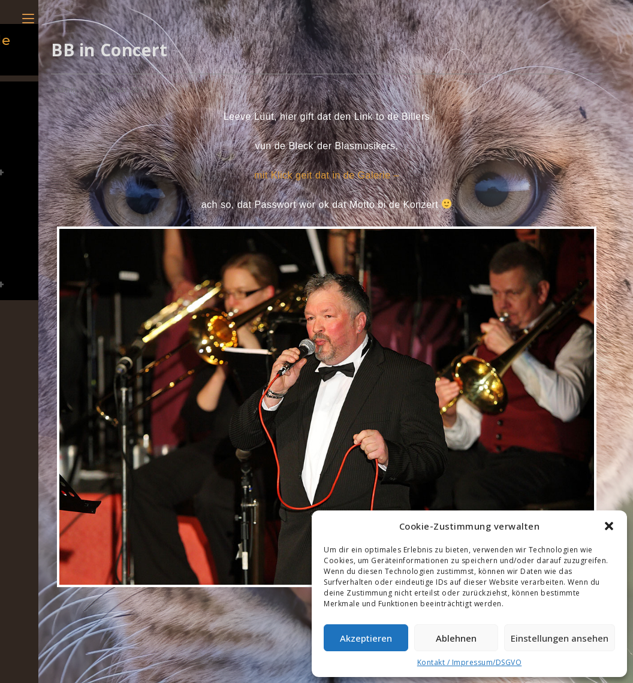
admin (65, 89)
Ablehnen (456, 638)
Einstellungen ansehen (559, 638)
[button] (609, 526)
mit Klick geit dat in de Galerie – (326, 175)
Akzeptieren (366, 638)
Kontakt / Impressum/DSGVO (469, 662)
